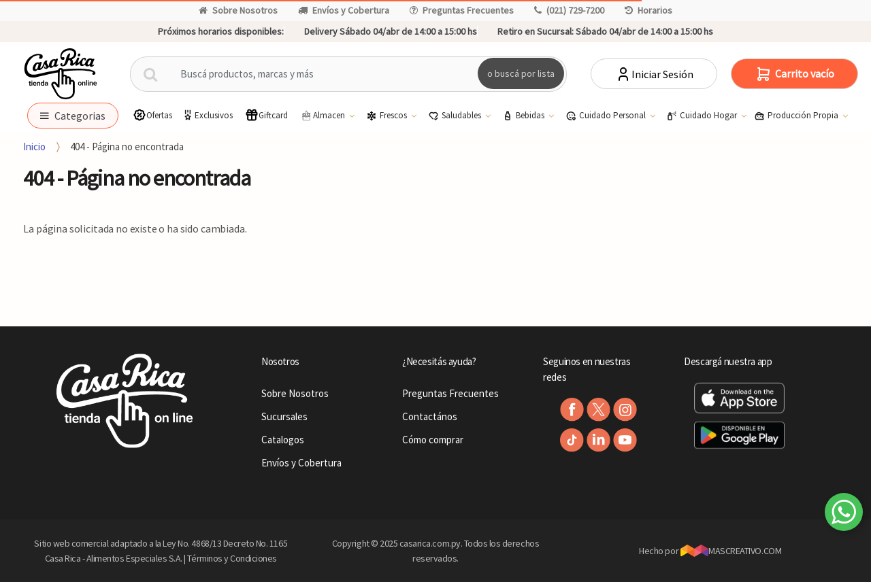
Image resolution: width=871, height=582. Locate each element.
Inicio (34, 146)
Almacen (323, 115)
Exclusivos (207, 115)
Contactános (429, 416)
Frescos (387, 115)
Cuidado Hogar (702, 115)
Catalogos (282, 439)
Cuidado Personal (606, 115)
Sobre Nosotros (238, 10)
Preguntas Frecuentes (462, 10)
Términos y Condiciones (232, 558)
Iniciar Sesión (654, 74)
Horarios (648, 10)
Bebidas (524, 115)
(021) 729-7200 (569, 10)
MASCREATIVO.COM (731, 551)
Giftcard (266, 115)
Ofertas (152, 115)
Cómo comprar (432, 439)
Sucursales (284, 416)
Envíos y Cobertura (343, 10)
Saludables (455, 115)
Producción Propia (797, 115)
